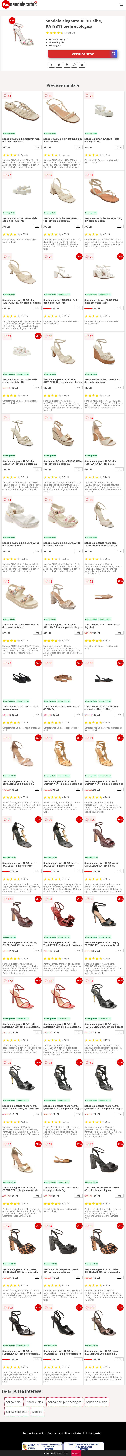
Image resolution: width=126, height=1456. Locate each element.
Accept (76, 1453)
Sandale (37, 1412)
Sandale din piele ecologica (64, 1402)
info (37, 147)
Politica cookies (92, 1433)
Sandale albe (14, 1402)
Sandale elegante (16, 1412)
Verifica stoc (94, 54)
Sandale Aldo (35, 1402)
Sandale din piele (96, 1402)
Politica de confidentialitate (64, 1433)
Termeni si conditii (34, 1433)
